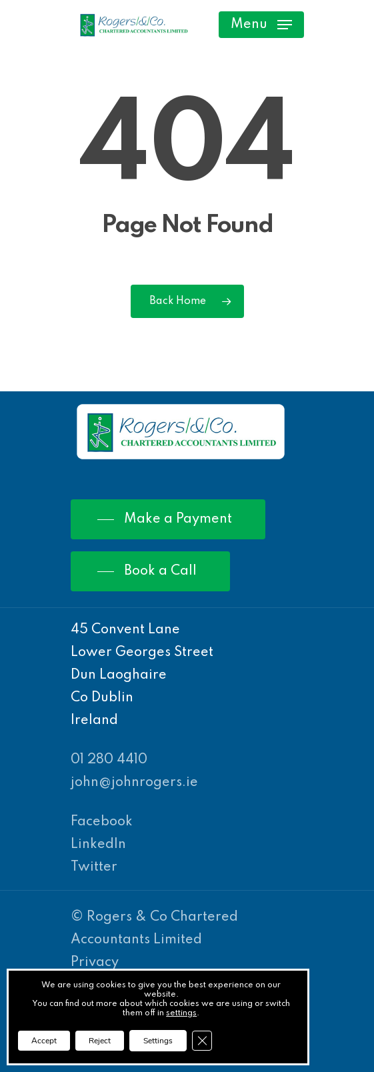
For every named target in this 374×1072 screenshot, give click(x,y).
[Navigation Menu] (261, 25)
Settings (158, 1040)
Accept (44, 1040)
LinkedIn (98, 844)
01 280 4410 (109, 760)
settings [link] (181, 1013)
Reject (100, 1040)
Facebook (102, 822)
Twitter (94, 867)
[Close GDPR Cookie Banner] (202, 1041)
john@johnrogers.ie (134, 782)
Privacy (95, 962)
